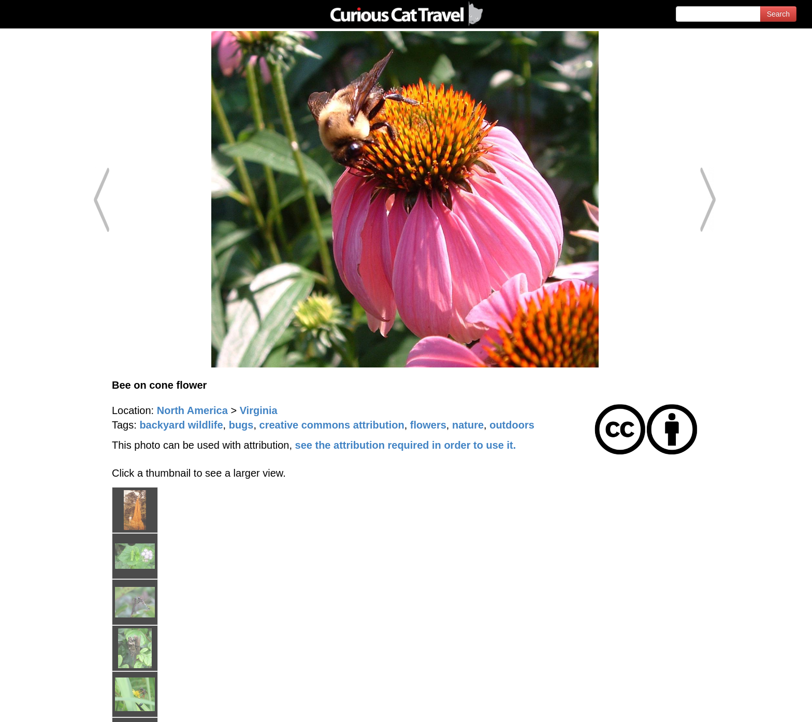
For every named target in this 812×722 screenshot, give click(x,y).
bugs (241, 425)
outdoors (511, 425)
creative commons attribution (331, 425)
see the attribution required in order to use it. (405, 445)
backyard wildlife (181, 425)
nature (468, 425)
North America (192, 410)
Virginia (259, 410)
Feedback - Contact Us (761, 705)
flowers (428, 425)
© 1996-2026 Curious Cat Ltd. (63, 705)
